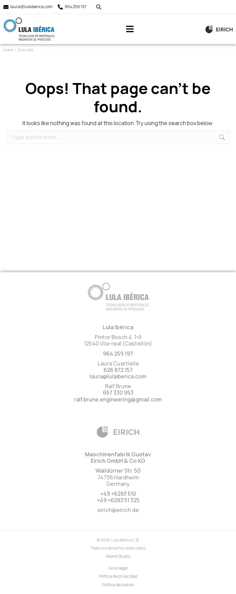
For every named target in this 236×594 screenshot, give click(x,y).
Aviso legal (118, 568)
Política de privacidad (118, 576)
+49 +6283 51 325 (118, 500)
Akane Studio (118, 556)
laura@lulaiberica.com (31, 6)
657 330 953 (118, 392)
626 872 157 (118, 370)
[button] (130, 29)
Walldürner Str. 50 (118, 470)
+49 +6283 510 (118, 493)
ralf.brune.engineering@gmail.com (118, 399)
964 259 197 (76, 6)
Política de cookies (118, 585)
